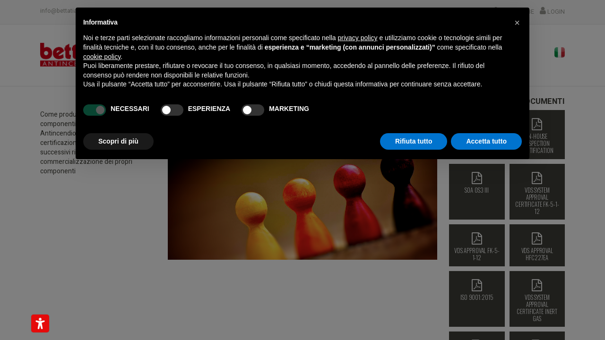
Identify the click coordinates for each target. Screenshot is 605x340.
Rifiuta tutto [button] (413, 141)
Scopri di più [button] (118, 141)
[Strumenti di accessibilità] (40, 323)
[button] (517, 22)
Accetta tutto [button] (486, 141)
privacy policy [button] (358, 38)
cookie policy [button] (102, 56)
